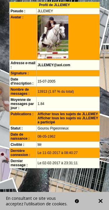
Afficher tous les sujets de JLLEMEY (67, 114)
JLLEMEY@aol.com (53, 65)
